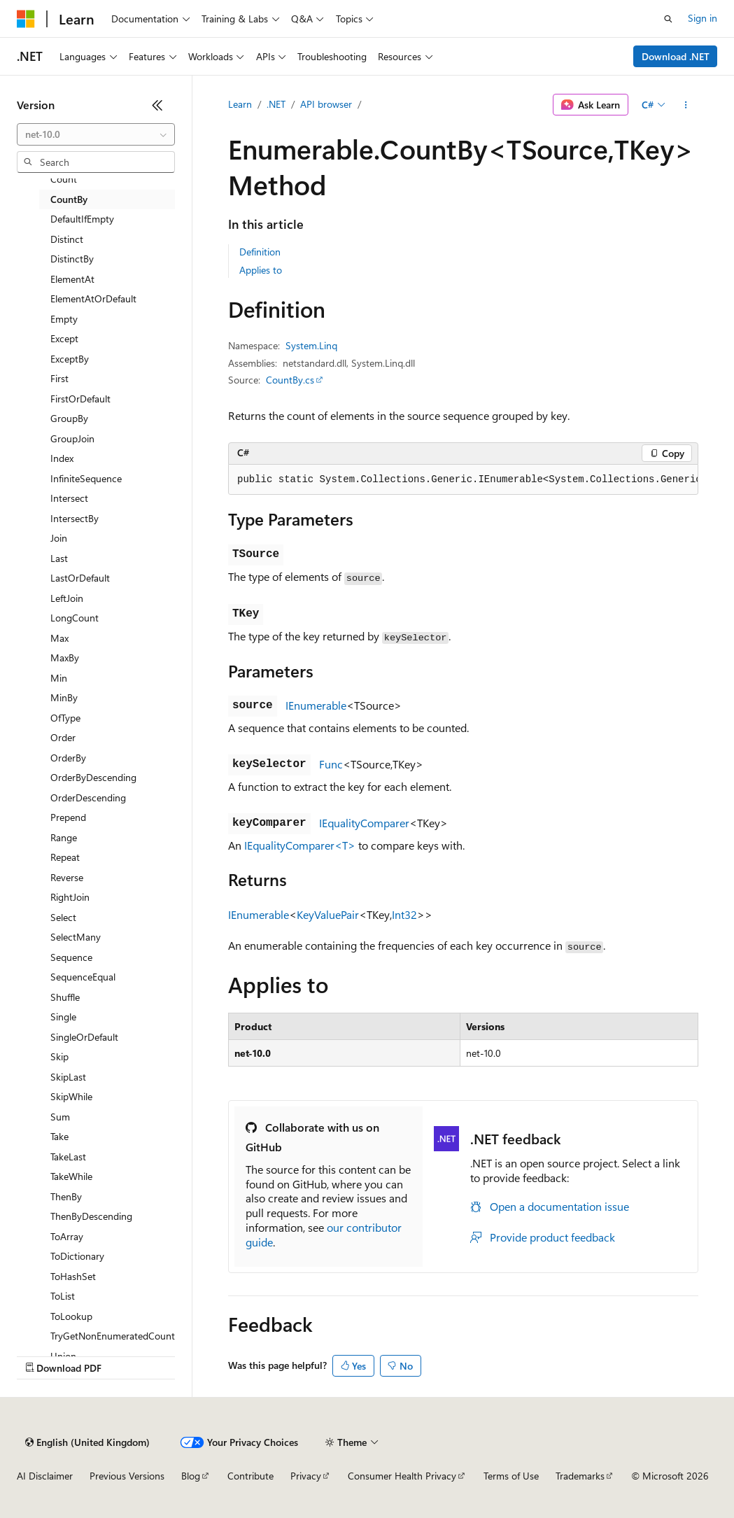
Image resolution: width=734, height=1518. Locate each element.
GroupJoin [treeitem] (72, 438)
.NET (276, 104)
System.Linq (311, 345)
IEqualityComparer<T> (299, 845)
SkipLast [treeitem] (68, 1076)
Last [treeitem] (59, 558)
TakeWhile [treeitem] (71, 1176)
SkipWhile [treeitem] (71, 1096)
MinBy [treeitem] (64, 697)
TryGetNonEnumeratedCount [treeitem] (112, 1335)
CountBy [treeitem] (68, 199)
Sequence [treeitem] (71, 957)
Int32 (404, 914)
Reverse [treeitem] (66, 877)
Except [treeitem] (64, 338)
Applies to (260, 269)
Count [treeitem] (63, 178)
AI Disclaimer (45, 1475)
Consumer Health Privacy (402, 1475)
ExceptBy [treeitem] (69, 358)
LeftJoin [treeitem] (66, 598)
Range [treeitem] (63, 837)
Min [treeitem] (58, 677)
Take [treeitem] (59, 1136)
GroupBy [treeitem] (69, 418)
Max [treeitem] (59, 638)
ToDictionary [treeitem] (77, 1256)
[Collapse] (157, 105)
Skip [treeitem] (59, 1056)
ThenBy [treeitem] (66, 1196)
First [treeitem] (59, 378)
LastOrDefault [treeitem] (80, 577)
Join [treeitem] (58, 537)
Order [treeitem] (63, 737)
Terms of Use (511, 1475)
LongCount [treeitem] (74, 617)
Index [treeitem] (61, 458)
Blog (190, 1475)
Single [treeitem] (63, 1016)
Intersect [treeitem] (69, 498)
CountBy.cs (290, 379)
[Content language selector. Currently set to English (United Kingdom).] (87, 1442)
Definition (260, 251)
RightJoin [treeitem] (70, 897)
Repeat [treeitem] (65, 857)
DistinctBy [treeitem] (72, 258)
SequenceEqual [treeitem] (82, 976)
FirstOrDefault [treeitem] (80, 398)
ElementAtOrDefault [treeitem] (93, 298)
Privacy (305, 1475)
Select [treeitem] (63, 917)
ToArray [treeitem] (66, 1236)
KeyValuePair (328, 914)
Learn (240, 104)
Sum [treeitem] (60, 1116)
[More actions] (686, 105)
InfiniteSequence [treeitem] (86, 478)
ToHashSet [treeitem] (73, 1276)
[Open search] (668, 18)
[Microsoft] (26, 19)
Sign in (702, 17)
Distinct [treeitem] (66, 239)
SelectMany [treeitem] (75, 936)
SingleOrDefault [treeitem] (84, 1036)
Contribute (250, 1475)
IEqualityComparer (364, 822)
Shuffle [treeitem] (65, 997)
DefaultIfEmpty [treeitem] (82, 218)
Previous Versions (127, 1475)
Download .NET (676, 56)
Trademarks (580, 1475)
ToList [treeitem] (62, 1295)
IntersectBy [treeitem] (74, 518)
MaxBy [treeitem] (64, 657)
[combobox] (96, 134)
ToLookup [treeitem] (71, 1316)
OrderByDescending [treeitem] (93, 777)
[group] (463, 480)
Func (331, 764)
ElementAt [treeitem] (72, 279)
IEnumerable (315, 705)
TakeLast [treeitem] (68, 1156)
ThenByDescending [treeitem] (91, 1216)
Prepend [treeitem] (68, 817)
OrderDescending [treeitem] (88, 797)
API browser (326, 104)
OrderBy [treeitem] (68, 757)
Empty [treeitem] (64, 318)
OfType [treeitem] (65, 717)
